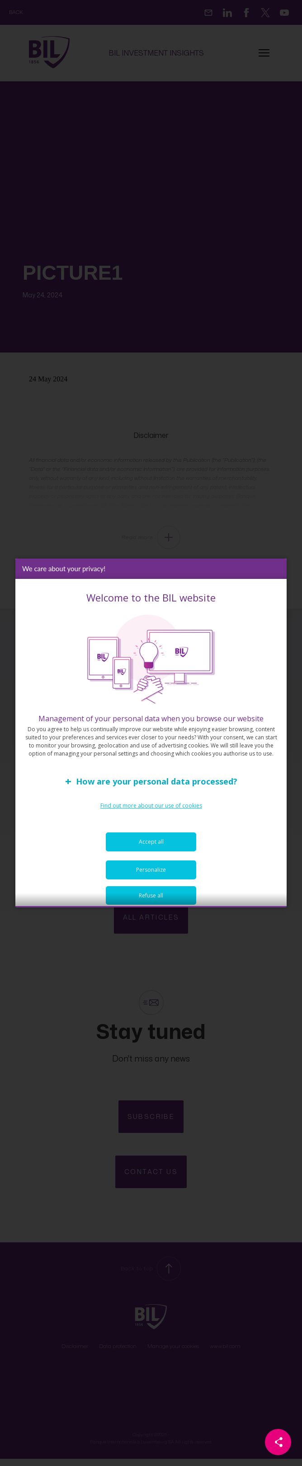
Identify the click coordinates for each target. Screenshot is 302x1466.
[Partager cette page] (278, 1442)
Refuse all (151, 898)
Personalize (151, 873)
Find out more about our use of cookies (151, 809)
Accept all (151, 845)
